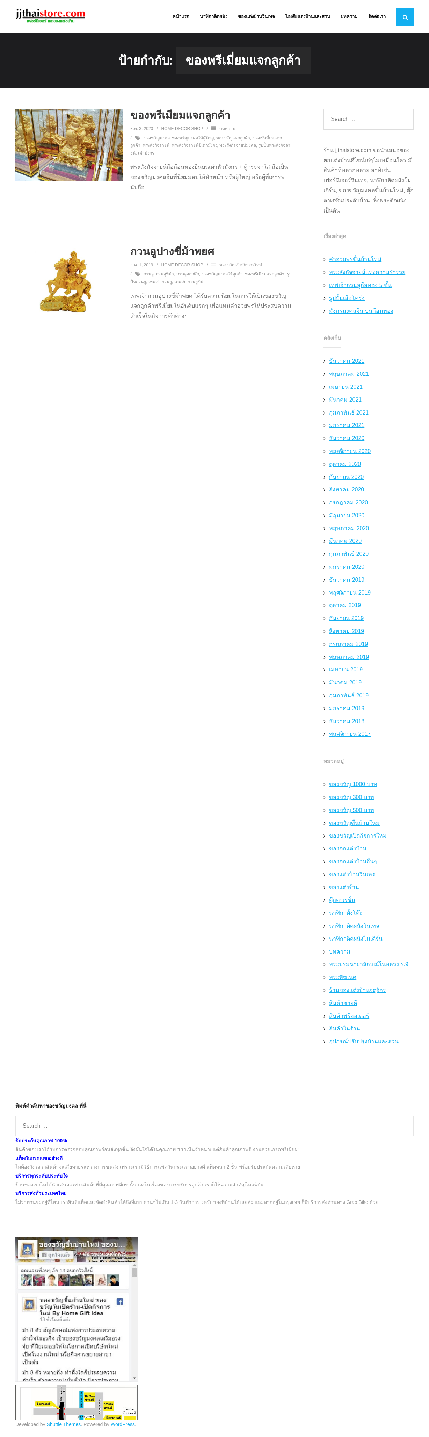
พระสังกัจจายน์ (156, 146)
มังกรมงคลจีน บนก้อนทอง (361, 312)
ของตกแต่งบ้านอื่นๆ (353, 862)
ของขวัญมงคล (157, 138)
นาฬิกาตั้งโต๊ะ (346, 914)
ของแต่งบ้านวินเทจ (352, 875)
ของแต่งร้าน (344, 888)
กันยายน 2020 (346, 478)
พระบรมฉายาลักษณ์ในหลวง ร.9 (368, 965)
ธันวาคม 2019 (346, 580)
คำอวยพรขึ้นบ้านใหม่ (355, 260)
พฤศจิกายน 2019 (350, 593)
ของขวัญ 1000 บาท (353, 785)
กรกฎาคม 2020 (348, 503)
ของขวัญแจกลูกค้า (233, 138)
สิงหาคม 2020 (346, 491)
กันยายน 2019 (346, 619)
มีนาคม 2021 (345, 400)
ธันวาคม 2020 (346, 439)
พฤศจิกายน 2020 (350, 452)
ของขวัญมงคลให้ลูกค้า (222, 275)
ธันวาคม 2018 (346, 722)
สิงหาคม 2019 (346, 632)
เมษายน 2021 (346, 387)
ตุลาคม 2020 (345, 465)
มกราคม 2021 (346, 426)
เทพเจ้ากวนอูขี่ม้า (190, 282)
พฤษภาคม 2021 (349, 375)
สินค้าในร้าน (344, 1030)
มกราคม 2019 (346, 709)
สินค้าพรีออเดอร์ (349, 1017)
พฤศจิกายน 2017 (350, 735)
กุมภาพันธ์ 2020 (349, 555)
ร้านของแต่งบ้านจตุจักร (357, 991)
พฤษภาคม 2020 (349, 529)
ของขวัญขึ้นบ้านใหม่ (354, 824)
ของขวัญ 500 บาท (351, 811)
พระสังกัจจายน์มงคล (237, 146)
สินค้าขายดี (343, 1004)
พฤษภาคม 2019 (349, 658)
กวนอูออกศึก (187, 275)
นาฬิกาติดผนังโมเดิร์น (356, 939)
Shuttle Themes (64, 1425)
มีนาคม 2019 (345, 683)
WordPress (123, 1425)
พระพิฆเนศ (342, 978)
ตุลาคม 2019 (345, 606)
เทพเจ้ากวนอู (160, 282)
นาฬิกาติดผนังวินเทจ (354, 926)
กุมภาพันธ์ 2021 (349, 413)
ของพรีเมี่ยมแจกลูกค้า (180, 115)
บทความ (227, 129)
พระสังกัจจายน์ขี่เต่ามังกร (194, 146)
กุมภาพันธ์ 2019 (349, 696)
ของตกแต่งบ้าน (347, 849)
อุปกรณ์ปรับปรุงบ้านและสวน (364, 1042)
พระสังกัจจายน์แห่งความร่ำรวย (367, 273)
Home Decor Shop (182, 129)
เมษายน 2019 (346, 671)
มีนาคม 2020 (345, 542)
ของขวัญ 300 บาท (351, 798)
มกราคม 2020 (346, 567)
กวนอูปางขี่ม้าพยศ (172, 252)
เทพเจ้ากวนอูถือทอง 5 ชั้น (360, 286)
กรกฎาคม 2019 (348, 645)
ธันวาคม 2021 (346, 362)
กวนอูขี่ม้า (165, 275)
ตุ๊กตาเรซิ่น (342, 901)
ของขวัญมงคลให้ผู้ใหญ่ (193, 138)
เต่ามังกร (146, 153)
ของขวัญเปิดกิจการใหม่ (240, 265)
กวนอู (149, 275)
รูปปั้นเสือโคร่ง (347, 299)
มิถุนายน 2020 (346, 516)
